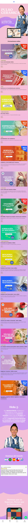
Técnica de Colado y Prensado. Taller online (11, 320)
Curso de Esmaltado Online (7, 62)
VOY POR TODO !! (5, 113)
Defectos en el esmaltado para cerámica (10, 88)
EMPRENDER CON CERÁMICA (8, 138)
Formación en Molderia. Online (8, 242)
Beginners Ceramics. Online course (9, 371)
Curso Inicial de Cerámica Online (8, 189)
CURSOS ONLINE (3, 60)
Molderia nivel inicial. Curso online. (9, 268)
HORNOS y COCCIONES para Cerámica (10, 162)
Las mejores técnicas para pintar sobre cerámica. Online (14, 346)
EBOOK (2, 86)
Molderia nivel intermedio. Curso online (10, 294)
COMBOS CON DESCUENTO (5, 241)
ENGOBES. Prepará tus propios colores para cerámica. (13, 216)
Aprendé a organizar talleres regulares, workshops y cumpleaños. (13, 397)
